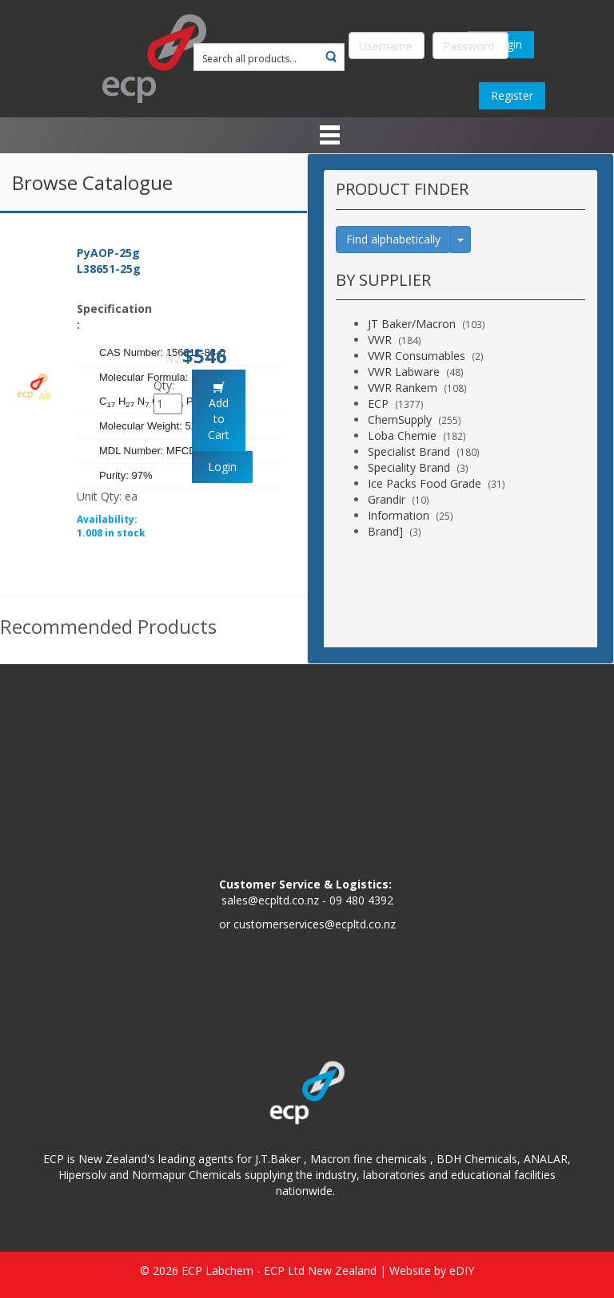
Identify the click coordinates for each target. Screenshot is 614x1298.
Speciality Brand (409, 467)
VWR (380, 339)
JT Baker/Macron (412, 323)
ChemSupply (400, 419)
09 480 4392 (361, 900)
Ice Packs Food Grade (424, 483)
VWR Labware (404, 371)
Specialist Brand (409, 451)
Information (398, 515)
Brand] (385, 531)
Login (222, 466)
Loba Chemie (402, 435)
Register (512, 95)
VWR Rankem (402, 387)
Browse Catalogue (92, 182)
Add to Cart (218, 418)
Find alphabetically (393, 239)
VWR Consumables (416, 355)
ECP (378, 403)
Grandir (386, 499)
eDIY (461, 1270)
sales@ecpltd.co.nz (270, 900)
